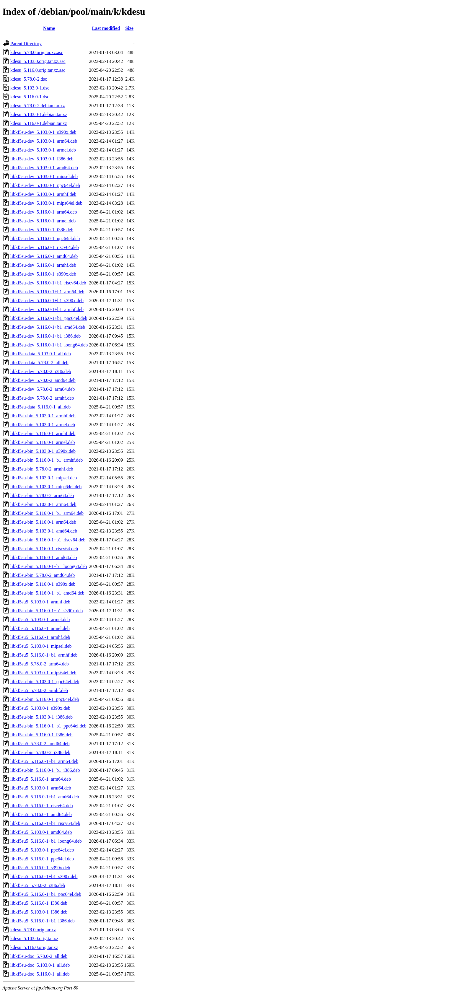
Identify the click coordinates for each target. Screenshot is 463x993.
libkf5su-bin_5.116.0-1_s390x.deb (42, 584)
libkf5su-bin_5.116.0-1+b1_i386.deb (45, 770)
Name (49, 28)
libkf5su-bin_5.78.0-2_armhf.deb (41, 468)
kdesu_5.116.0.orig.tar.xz (34, 947)
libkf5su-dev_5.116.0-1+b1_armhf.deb (47, 309)
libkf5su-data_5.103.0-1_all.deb (40, 353)
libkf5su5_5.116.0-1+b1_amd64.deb (44, 796)
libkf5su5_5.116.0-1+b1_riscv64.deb (45, 823)
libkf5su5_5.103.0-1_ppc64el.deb (42, 849)
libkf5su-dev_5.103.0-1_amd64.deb (44, 167)
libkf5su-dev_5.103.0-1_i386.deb (42, 158)
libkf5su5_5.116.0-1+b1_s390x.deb (44, 876)
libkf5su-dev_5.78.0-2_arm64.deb (42, 389)
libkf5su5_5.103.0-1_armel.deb (40, 619)
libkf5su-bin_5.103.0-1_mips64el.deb (45, 486)
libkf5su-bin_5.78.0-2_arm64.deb (42, 495)
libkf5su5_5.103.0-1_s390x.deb (40, 708)
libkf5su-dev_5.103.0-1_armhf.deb (43, 194)
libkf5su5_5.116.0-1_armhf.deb (40, 637)
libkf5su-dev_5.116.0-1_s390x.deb (43, 273)
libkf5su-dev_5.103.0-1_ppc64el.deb (45, 185)
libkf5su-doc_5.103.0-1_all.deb (40, 965)
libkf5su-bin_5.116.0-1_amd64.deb (43, 557)
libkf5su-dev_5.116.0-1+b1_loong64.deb (49, 344)
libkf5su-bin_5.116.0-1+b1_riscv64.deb (47, 539)
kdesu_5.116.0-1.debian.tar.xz (38, 123)
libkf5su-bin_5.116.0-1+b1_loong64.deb (48, 566)
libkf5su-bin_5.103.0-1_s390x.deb (43, 451)
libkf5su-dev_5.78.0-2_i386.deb (40, 371)
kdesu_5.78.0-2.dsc (28, 79)
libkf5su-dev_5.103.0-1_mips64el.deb (46, 203)
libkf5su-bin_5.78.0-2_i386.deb (40, 752)
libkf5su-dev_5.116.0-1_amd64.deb (44, 256)
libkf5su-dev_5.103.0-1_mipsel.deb (44, 176)
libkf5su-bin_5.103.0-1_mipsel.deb (43, 477)
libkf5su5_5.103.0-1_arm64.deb (40, 787)
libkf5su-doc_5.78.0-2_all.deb (38, 956)
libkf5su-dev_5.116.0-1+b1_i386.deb (45, 335)
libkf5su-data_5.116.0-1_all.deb (40, 406)
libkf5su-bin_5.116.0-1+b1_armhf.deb (46, 460)
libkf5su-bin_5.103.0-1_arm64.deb (43, 504)
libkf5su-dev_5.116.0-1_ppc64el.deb (45, 238)
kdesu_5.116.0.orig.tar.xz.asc (37, 70)
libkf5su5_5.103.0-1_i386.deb (38, 911)
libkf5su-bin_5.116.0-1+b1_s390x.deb (46, 610)
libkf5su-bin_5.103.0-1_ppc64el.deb (44, 681)
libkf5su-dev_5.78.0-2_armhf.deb (42, 398)
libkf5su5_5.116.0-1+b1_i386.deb (42, 920)
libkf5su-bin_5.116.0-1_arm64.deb (43, 522)
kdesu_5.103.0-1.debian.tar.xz (38, 114)
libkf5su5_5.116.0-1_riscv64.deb (41, 805)
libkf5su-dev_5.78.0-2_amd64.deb (43, 380)
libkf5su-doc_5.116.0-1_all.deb (40, 973)
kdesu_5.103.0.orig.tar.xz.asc (38, 61)
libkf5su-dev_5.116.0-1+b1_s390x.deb (47, 300)
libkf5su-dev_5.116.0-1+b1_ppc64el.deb (48, 318)
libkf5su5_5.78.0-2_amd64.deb (39, 743)
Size (129, 28)
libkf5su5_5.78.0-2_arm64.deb (39, 663)
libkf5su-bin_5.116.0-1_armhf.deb (42, 433)
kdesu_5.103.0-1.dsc (29, 87)
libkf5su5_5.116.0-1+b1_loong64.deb (46, 841)
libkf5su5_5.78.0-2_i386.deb (37, 885)
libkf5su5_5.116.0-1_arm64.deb (40, 779)
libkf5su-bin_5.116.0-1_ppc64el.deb (44, 699)
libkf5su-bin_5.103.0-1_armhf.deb (43, 415)
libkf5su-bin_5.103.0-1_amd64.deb (43, 530)
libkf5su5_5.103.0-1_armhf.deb (40, 601)
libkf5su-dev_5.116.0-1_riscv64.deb (44, 247)
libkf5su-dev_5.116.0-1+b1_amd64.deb (47, 327)
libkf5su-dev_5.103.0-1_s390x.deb (43, 132)
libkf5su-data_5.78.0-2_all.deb (39, 362)
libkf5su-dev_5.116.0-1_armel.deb (43, 220)
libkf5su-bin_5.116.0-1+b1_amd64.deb (47, 592)
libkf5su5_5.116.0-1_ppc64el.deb (42, 858)
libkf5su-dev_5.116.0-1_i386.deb (41, 229)
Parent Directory (26, 43)
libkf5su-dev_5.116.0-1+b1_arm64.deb (47, 291)
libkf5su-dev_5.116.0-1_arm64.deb (43, 211)
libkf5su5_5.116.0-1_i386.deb (38, 903)
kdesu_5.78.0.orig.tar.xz (33, 929)
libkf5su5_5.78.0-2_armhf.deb (39, 690)
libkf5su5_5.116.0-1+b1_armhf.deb (44, 654)
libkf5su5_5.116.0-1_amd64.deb (41, 814)
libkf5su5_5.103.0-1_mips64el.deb (43, 672)
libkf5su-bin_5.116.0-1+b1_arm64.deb (47, 513)
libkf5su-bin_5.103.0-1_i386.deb (41, 716)
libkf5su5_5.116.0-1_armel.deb (40, 628)
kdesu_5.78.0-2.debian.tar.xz (37, 105)
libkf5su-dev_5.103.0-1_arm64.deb (43, 141)
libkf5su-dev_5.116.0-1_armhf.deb (43, 265)
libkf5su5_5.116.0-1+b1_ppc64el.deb (45, 894)
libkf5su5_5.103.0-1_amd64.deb (41, 832)
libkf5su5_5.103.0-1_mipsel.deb (41, 646)
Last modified (106, 28)
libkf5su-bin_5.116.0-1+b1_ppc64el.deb (48, 725)
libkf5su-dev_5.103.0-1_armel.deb (43, 149)
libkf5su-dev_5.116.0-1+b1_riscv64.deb (48, 282)
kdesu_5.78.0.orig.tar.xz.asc (36, 52)
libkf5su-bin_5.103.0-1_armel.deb (42, 424)
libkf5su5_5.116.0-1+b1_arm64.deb (44, 761)
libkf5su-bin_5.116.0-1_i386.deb (41, 734)
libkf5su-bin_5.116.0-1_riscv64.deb (44, 548)
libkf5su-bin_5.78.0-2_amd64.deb (42, 575)
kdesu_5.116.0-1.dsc (29, 96)
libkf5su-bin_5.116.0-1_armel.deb (42, 442)
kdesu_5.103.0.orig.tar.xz (34, 938)
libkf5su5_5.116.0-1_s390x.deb (40, 867)
